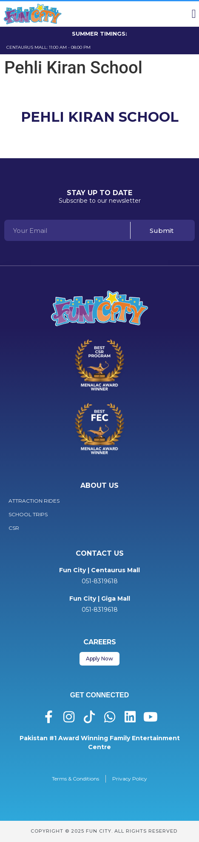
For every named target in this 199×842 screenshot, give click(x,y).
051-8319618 (100, 581)
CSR (14, 528)
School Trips (28, 514)
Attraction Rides (34, 501)
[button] (194, 14)
